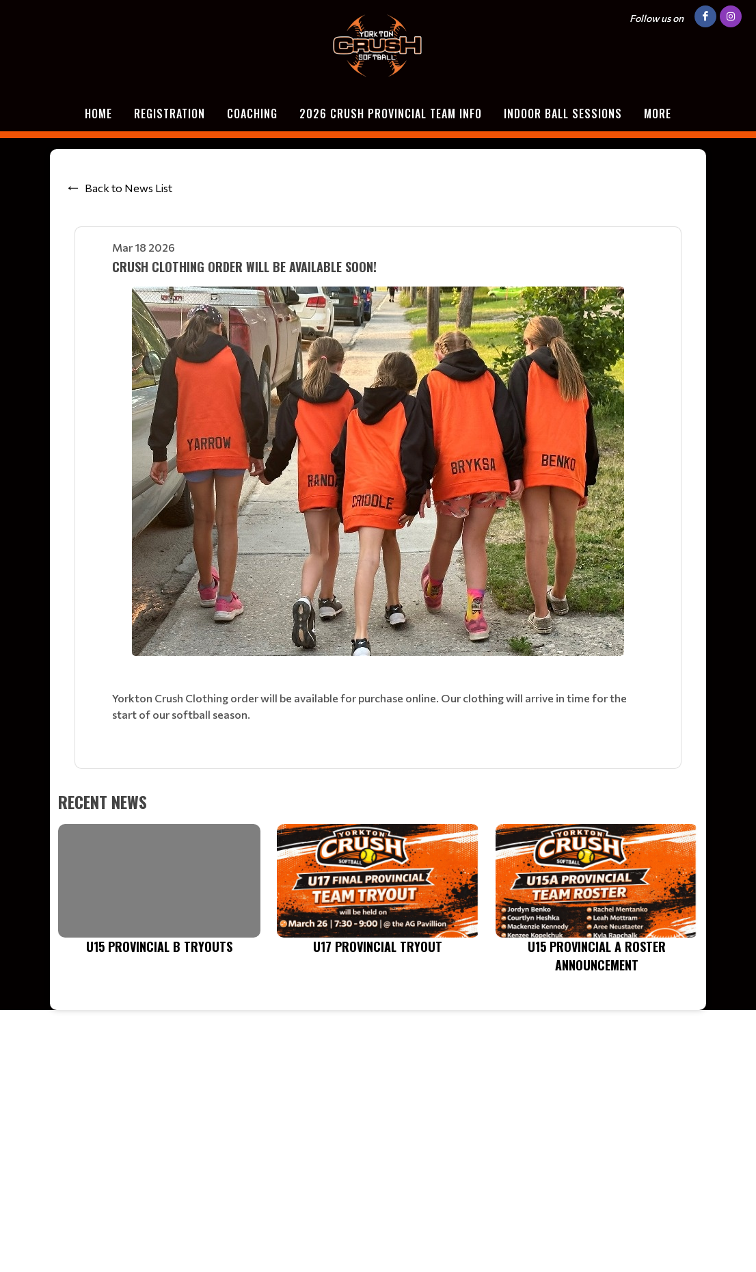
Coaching (252, 113)
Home (98, 113)
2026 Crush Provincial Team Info (390, 113)
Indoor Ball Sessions (563, 113)
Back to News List (128, 187)
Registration (169, 113)
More (657, 113)
